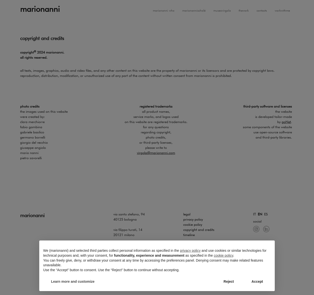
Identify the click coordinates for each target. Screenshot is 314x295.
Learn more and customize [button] (72, 281)
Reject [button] (228, 281)
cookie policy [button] (223, 255)
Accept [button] (257, 281)
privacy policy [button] (190, 251)
